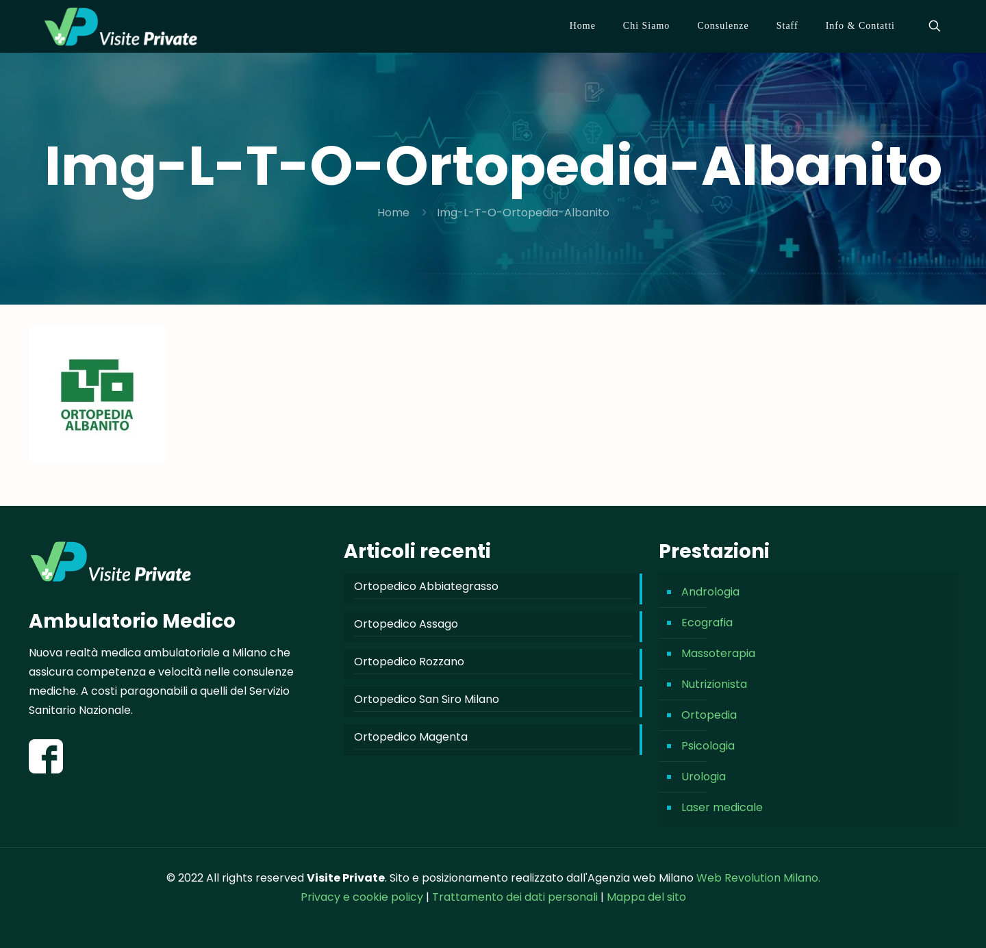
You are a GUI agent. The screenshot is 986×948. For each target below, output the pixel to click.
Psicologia (708, 746)
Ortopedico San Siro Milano (426, 699)
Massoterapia (718, 653)
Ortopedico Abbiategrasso (426, 586)
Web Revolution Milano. (758, 878)
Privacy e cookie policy (362, 897)
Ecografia (707, 622)
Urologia (703, 776)
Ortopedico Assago (406, 624)
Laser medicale (722, 807)
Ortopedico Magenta (411, 737)
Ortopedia (709, 715)
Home (393, 212)
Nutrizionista (714, 684)
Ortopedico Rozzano (409, 661)
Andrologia (710, 592)
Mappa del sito (646, 897)
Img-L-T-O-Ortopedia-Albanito (523, 212)
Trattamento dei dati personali (516, 897)
